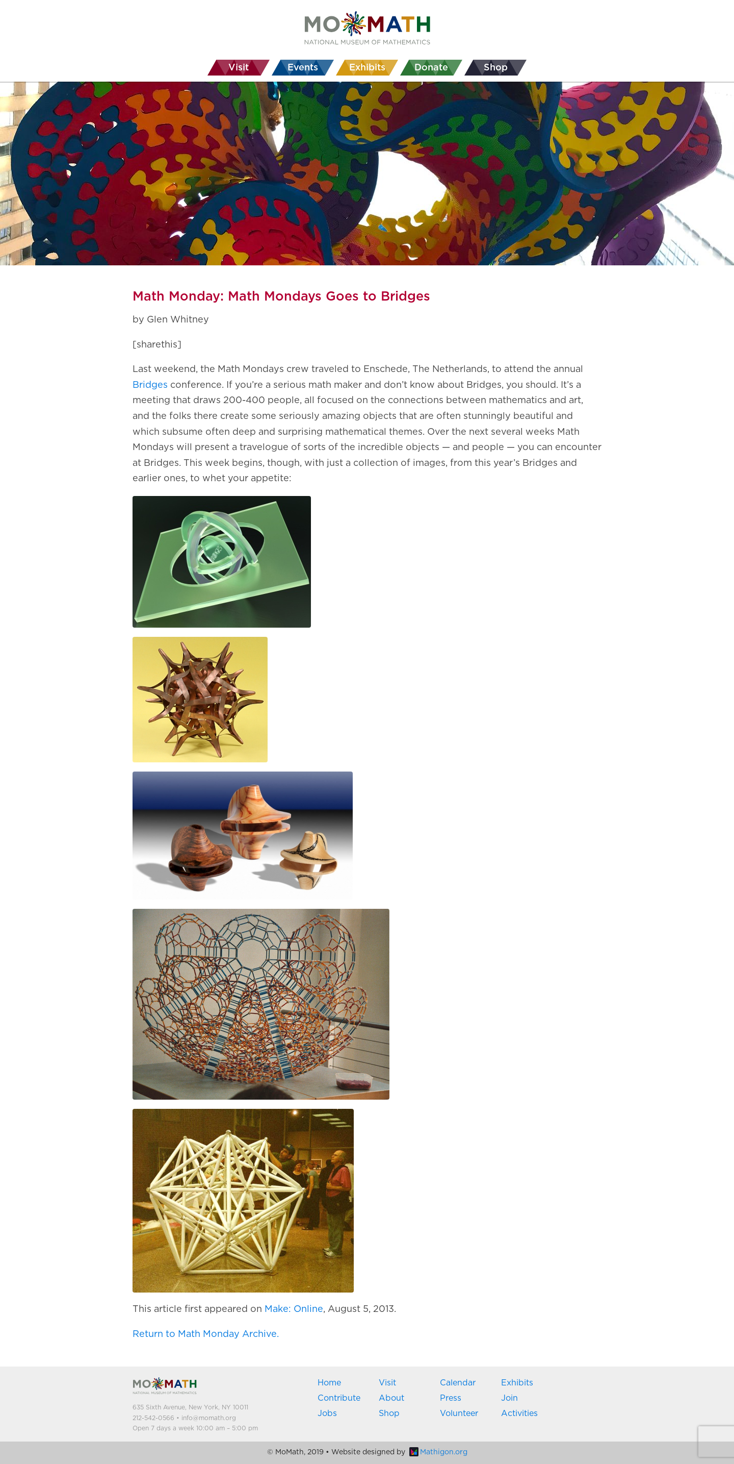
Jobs (327, 1413)
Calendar (458, 1383)
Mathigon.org (438, 1452)
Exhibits (517, 1383)
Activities (519, 1413)
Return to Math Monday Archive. (206, 1334)
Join (509, 1398)
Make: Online (294, 1309)
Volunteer (459, 1413)
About (391, 1398)
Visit (387, 1383)
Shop (389, 1413)
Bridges (150, 385)
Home (329, 1383)
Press (450, 1398)
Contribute (339, 1398)
